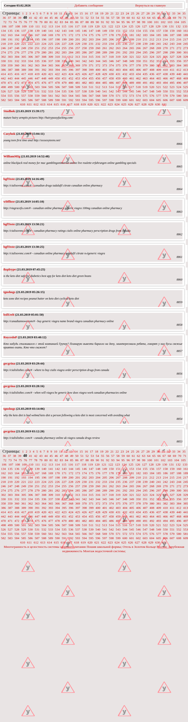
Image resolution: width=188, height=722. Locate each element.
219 (10, 43)
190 (3, 39)
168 (43, 35)
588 (43, 100)
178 (111, 35)
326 (165, 56)
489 (131, 82)
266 (138, 48)
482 (84, 82)
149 (104, 30)
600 (124, 100)
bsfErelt (8, 314)
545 (131, 91)
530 (30, 91)
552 (178, 91)
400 (97, 69)
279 (37, 52)
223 (37, 43)
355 (172, 61)
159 (172, 30)
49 (71, 17)
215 (172, 39)
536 (70, 91)
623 (110, 104)
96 (128, 22)
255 (64, 48)
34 (178, 13)
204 (97, 39)
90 (97, 22)
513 (104, 87)
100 (149, 22)
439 (172, 74)
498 (3, 87)
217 (185, 39)
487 (118, 82)
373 (104, 65)
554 (3, 95)
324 (151, 56)
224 (43, 43)
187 (172, 35)
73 (10, 22)
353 (158, 61)
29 (153, 13)
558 (30, 95)
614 (49, 104)
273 (185, 48)
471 (10, 82)
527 (10, 91)
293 (131, 52)
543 (118, 91)
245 (185, 43)
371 (91, 65)
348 (124, 61)
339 (64, 61)
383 (172, 65)
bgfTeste (9, 179)
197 (50, 39)
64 (148, 17)
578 (165, 95)
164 (16, 35)
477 (50, 82)
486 (111, 82)
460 (124, 78)
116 (70, 26)
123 (117, 26)
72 (4, 22)
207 (118, 39)
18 (96, 13)
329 (185, 56)
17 (91, 13)
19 (101, 13)
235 (118, 43)
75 (20, 22)
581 (185, 95)
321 (131, 56)
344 (97, 61)
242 (165, 43)
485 (104, 82)
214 (165, 39)
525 (185, 87)
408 (151, 69)
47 (61, 17)
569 (104, 95)
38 (14, 17)
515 (118, 87)
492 (151, 82)
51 (81, 17)
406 (138, 69)
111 (37, 26)
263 (118, 48)
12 (65, 13)
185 (158, 35)
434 (138, 74)
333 (23, 61)
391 (37, 69)
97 (133, 22)
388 (16, 69)
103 (170, 22)
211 (145, 39)
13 (70, 13)
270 (165, 48)
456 (97, 78)
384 (178, 65)
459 (118, 78)
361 (23, 65)
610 (22, 104)
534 (57, 91)
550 (165, 91)
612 (36, 104)
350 (138, 61)
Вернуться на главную (150, 5)
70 (179, 17)
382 (165, 65)
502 (30, 87)
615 (56, 104)
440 (178, 74)
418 (30, 74)
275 (10, 52)
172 (70, 35)
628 (144, 104)
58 (118, 17)
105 (183, 22)
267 (145, 48)
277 (23, 52)
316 (97, 56)
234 (111, 43)
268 (151, 48)
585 (23, 100)
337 (50, 61)
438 (165, 74)
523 (172, 87)
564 (70, 95)
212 (151, 39)
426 (84, 74)
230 (84, 43)
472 (16, 82)
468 (178, 78)
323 (145, 56)
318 (111, 56)
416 (16, 74)
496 (178, 82)
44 (45, 17)
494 (165, 82)
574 (138, 95)
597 (104, 100)
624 (117, 104)
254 (57, 48)
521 (158, 87)
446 (30, 78)
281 (50, 52)
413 (185, 69)
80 (45, 22)
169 (50, 35)
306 (30, 56)
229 (77, 43)
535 (64, 91)
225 (50, 43)
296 (151, 52)
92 (107, 22)
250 (30, 48)
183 (145, 35)
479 (64, 82)
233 (104, 43)
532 (43, 91)
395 (64, 69)
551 (172, 91)
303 (10, 56)
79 (40, 22)
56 (107, 17)
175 (91, 35)
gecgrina (9, 363)
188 (178, 35)
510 (84, 87)
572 (124, 95)
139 (37, 30)
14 (76, 13)
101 (156, 22)
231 (91, 43)
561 (50, 95)
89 (92, 22)
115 (64, 26)
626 (130, 104)
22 (117, 13)
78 (35, 22)
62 (138, 17)
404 (124, 69)
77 (30, 22)
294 (138, 52)
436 (151, 74)
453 (77, 78)
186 (165, 35)
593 (77, 100)
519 (145, 87)
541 (104, 91)
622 (103, 104)
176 (97, 35)
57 (112, 17)
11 (60, 13)
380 (151, 65)
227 (64, 43)
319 (118, 56)
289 (104, 52)
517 (131, 87)
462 (138, 78)
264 (124, 48)
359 (10, 65)
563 (64, 95)
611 (29, 104)
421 (50, 74)
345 (104, 61)
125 (130, 26)
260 (97, 48)
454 (84, 78)
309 (50, 56)
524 (178, 87)
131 (171, 26)
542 (111, 91)
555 (10, 95)
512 (97, 87)
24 (127, 13)
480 (70, 82)
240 (151, 43)
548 (151, 91)
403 (118, 69)
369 (77, 65)
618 (76, 104)
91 (102, 22)
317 (104, 56)
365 (50, 65)
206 (111, 39)
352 (151, 61)
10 (55, 13)
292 (124, 52)
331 (10, 61)
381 (158, 65)
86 (76, 22)
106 (4, 26)
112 (44, 26)
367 (64, 65)
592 (70, 100)
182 (138, 35)
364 (43, 65)
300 (178, 52)
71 (184, 17)
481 (77, 82)
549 (158, 91)
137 (23, 30)
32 (168, 13)
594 (84, 100)
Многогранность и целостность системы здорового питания (45, 547)
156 (151, 30)
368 (70, 65)
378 (138, 65)
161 (185, 30)
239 (145, 43)
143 (64, 30)
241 (158, 43)
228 (70, 43)
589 (50, 100)
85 (71, 22)
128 (151, 26)
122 (110, 26)
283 (64, 52)
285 (77, 52)
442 (3, 78)
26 (137, 13)
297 (158, 52)
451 (64, 78)
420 (43, 74)
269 (158, 48)
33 (173, 13)
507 (64, 87)
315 (91, 56)
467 (172, 78)
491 (145, 82)
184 (151, 35)
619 (83, 104)
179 (118, 35)
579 (172, 95)
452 (70, 78)
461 (131, 78)
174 (84, 35)
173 (77, 35)
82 (56, 22)
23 (122, 13)
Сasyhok (9, 133)
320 (124, 56)
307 (37, 56)
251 (37, 48)
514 (111, 87)
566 (84, 95)
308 (43, 56)
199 (64, 39)
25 (132, 13)
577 (158, 95)
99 (143, 22)
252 (43, 48)
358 (3, 65)
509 (77, 87)
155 (145, 30)
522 (165, 87)
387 (10, 69)
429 (104, 74)
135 (10, 30)
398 (84, 69)
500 (16, 87)
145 (77, 30)
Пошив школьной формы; (104, 547)
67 (164, 17)
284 (70, 52)
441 (185, 74)
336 (43, 61)
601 (131, 100)
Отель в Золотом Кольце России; (145, 547)
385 (185, 65)
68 (169, 17)
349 (131, 61)
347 (118, 61)
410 (165, 69)
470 (3, 82)
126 (137, 26)
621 (96, 104)
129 (157, 26)
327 (172, 56)
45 (51, 17)
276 (16, 52)
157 (158, 30)
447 (37, 78)
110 (31, 26)
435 (145, 74)
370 (84, 65)
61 (133, 17)
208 (124, 39)
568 (97, 95)
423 (64, 74)
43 (40, 17)
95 (123, 22)
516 (124, 87)
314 (84, 56)
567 (91, 95)
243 (172, 43)
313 (77, 56)
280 (43, 52)
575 (145, 95)
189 (185, 35)
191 (10, 39)
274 (3, 52)
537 (77, 91)
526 (3, 91)
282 (57, 52)
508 (70, 87)
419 (37, 74)
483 (91, 82)
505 (50, 87)
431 (118, 74)
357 (185, 61)
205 (104, 39)
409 (158, 69)
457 (104, 78)
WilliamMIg (11, 156)
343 (91, 61)
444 (16, 78)
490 (138, 82)
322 (138, 56)
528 (16, 91)
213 (158, 39)
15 (81, 13)
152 (124, 30)
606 (165, 100)
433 (131, 74)
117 (77, 26)
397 (77, 69)
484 (97, 82)
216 (178, 39)
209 (131, 39)
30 (158, 13)
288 (97, 52)
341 (77, 61)
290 (111, 52)
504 (43, 87)
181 (131, 35)
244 (178, 43)
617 (69, 104)
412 (178, 69)
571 (118, 95)
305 (23, 56)
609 (185, 100)
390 (30, 69)
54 (97, 17)
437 (158, 74)
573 (131, 95)
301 (185, 52)
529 (23, 91)
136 (16, 30)
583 (10, 100)
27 (142, 13)
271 (172, 48)
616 (63, 104)
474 (30, 82)
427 (91, 74)
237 (131, 43)
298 (165, 52)
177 (104, 35)
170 (57, 35)
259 (91, 48)
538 (84, 91)
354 (165, 61)
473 (23, 82)
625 (123, 104)
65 (153, 17)
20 (106, 13)
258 (84, 48)
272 (178, 48)
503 (37, 87)
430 (111, 74)
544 (124, 91)
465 (158, 78)
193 (23, 39)
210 (138, 39)
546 (138, 91)
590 (57, 100)
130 (164, 26)
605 (158, 100)
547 (145, 91)
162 (3, 35)
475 (37, 82)
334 (30, 61)
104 (176, 22)
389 (23, 69)
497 (185, 82)
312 (70, 56)
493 (158, 82)
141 (50, 30)
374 (111, 65)
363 (37, 65)
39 (19, 17)
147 (91, 30)
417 (23, 74)
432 (124, 74)
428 (97, 74)
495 (172, 82)
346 (111, 61)
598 (111, 100)
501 (23, 87)
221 (23, 43)
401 (104, 69)
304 (16, 56)
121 (103, 26)
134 (3, 30)
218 (3, 43)
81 (51, 22)
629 (150, 104)
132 (178, 26)
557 (23, 95)
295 (145, 52)
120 (97, 26)
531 (37, 91)
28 (147, 13)
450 (57, 78)
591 (64, 100)
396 (70, 69)
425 (77, 74)
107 (10, 26)
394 (57, 69)
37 (9, 17)
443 (10, 78)
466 (165, 78)
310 (57, 56)
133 (184, 26)
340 (70, 61)
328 (178, 56)
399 (91, 69)
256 (70, 48)
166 (30, 35)
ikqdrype (9, 269)
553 (185, 91)
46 (56, 17)
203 (91, 39)
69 (174, 17)
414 (3, 74)
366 (57, 65)
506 (57, 87)
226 (57, 43)
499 (10, 87)
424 (70, 74)
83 (61, 22)
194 (30, 39)
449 (50, 78)
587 (37, 100)
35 (184, 13)
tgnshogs (9, 292)
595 (91, 100)
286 (84, 52)
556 (16, 95)
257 (77, 48)
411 (172, 69)
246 (3, 48)
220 (16, 43)
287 (91, 52)
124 (124, 26)
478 (57, 82)
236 (124, 43)
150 (111, 30)
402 (111, 69)
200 (70, 39)
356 (178, 61)
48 (66, 17)
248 (16, 48)
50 (76, 17)
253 (50, 48)
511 (91, 87)
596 (97, 100)
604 (151, 100)
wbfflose (9, 201)
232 (97, 43)
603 (145, 100)
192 (16, 39)
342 (84, 61)
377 (131, 65)
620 (90, 104)
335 (37, 61)
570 (111, 95)
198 (57, 39)
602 (138, 100)
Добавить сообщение (88, 5)
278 (30, 52)
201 (77, 39)
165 (23, 35)
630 (157, 104)
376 (124, 65)
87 (81, 22)
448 (43, 78)
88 (87, 22)
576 (151, 95)
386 (3, 69)
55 (102, 17)
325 (158, 56)
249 (23, 48)
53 (92, 17)
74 (15, 22)
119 (90, 26)
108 (17, 26)
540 (97, 91)
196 (43, 39)
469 (185, 78)
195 (37, 39)
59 (123, 17)
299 (172, 52)
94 (118, 22)
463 (145, 78)
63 (143, 17)
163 (10, 35)
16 (86, 13)
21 (112, 13)
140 (43, 30)
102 (163, 22)
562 (57, 95)
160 (178, 30)
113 (50, 26)
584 (16, 100)
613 (42, 104)
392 (43, 69)
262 (111, 48)
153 (131, 30)
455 (91, 78)
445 (23, 78)
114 (57, 26)
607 (172, 100)
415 (10, 74)
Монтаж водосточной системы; (104, 551)
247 (10, 48)
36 (4, 17)
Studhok (9, 111)
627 (137, 104)
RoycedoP (10, 337)
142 (57, 30)
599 (118, 100)
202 (84, 39)
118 (83, 26)
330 (3, 61)
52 (87, 17)
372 (97, 65)
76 (25, 22)
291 (118, 52)
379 (145, 65)
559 (37, 95)
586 (30, 100)
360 (16, 65)
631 (164, 104)
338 (57, 61)
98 (138, 22)
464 (151, 78)
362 (30, 65)
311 (64, 56)
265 (131, 48)
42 (35, 17)
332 (16, 61)
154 (138, 30)
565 (77, 95)
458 (111, 78)
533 (50, 91)
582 (3, 100)
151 (118, 30)
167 (37, 35)
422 (57, 74)
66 (159, 17)
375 (118, 65)
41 (30, 17)
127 (144, 26)
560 (43, 95)
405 (131, 69)
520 (151, 87)
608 (178, 100)
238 (138, 43)
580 (178, 95)
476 (43, 82)
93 (112, 22)
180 (124, 35)
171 (64, 35)
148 (97, 30)
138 (30, 30)
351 (145, 61)
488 (124, 82)
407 (145, 69)
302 (3, 56)
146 (84, 30)
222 (30, 43)
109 (24, 26)
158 (165, 30)
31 (163, 13)
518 (138, 87)
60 (128, 17)
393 (50, 69)
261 (104, 48)
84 (66, 22)
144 (70, 30)
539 (91, 91)
